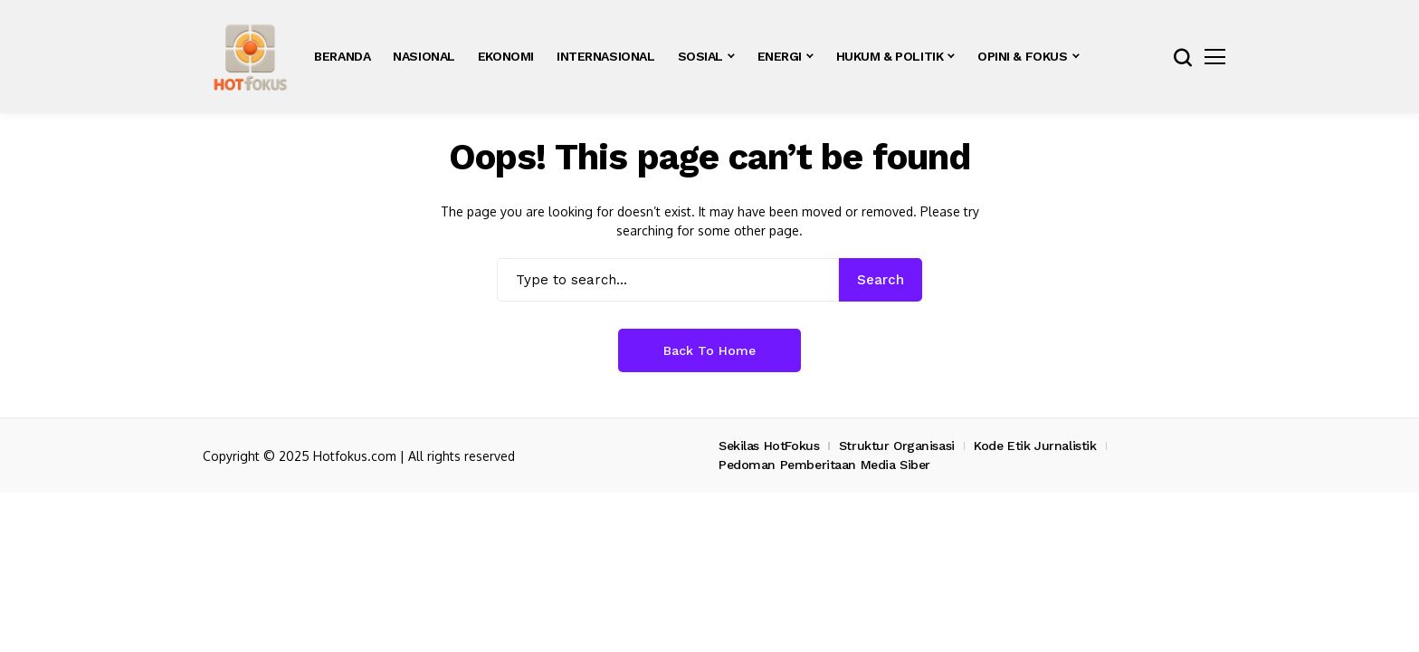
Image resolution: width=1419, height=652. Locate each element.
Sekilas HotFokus (769, 445)
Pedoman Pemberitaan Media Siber (824, 464)
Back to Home (709, 350)
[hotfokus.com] (250, 56)
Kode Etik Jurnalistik (1035, 445)
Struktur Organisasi (897, 445)
